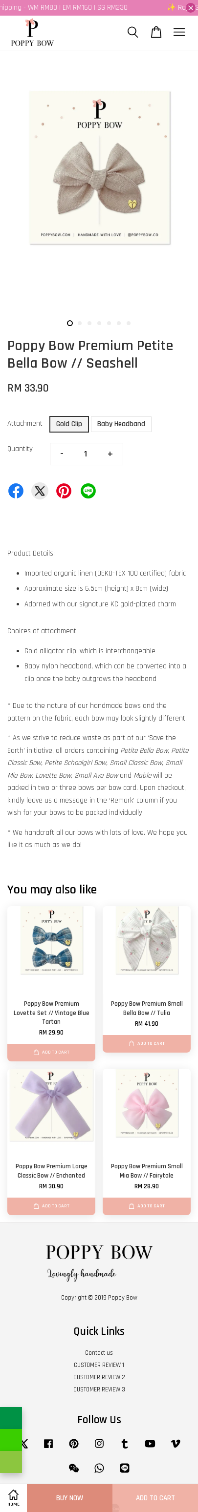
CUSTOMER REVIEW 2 (99, 1377)
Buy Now (69, 1498)
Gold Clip (69, 424)
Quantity (20, 449)
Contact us (99, 1353)
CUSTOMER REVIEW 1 (99, 1365)
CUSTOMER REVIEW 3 (99, 1389)
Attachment (25, 423)
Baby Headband (121, 424)
